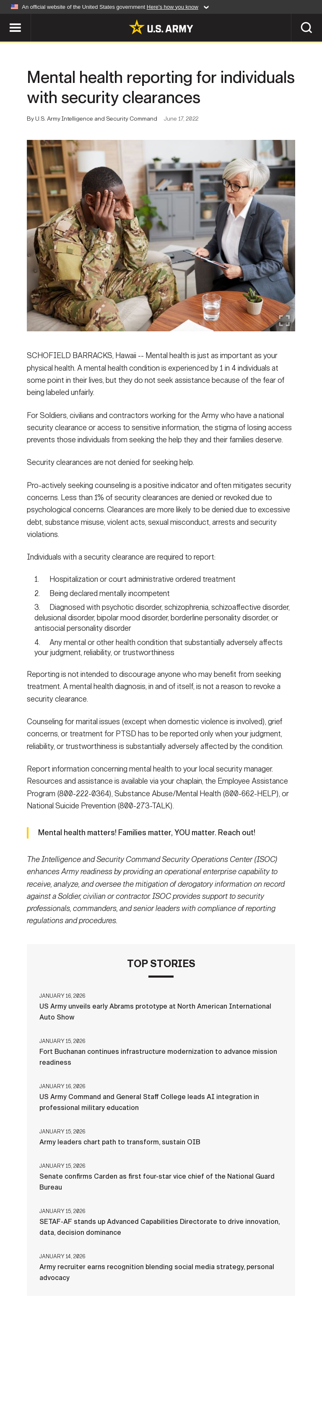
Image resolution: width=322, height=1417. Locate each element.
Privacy (104, 1374)
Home (18, 1374)
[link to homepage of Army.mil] (161, 27)
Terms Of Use (151, 1374)
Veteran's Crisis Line (161, 1386)
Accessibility (209, 1374)
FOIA (253, 1374)
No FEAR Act (293, 1374)
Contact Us (59, 1374)
